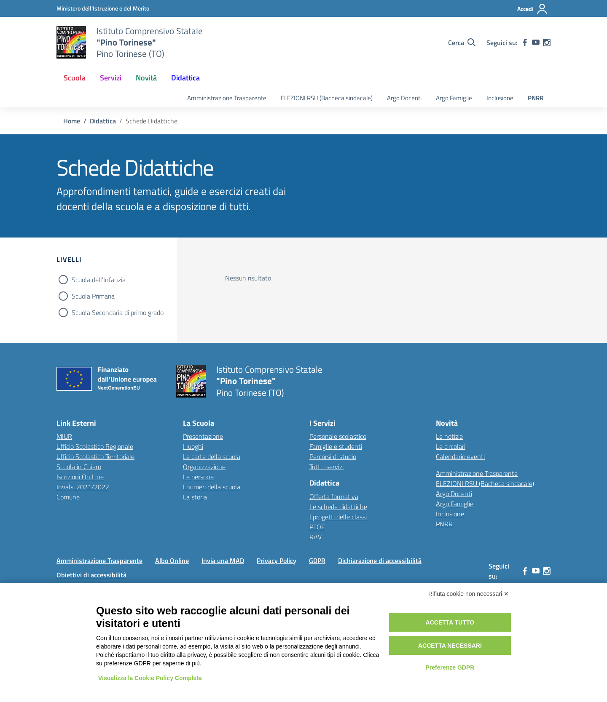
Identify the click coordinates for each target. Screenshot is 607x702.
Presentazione (203, 436)
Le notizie (449, 436)
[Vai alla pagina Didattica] (103, 121)
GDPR (317, 560)
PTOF (317, 527)
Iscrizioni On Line (80, 477)
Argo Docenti (404, 98)
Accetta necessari (450, 645)
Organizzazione (204, 467)
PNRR (535, 98)
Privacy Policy (276, 560)
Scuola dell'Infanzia (99, 280)
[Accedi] (533, 9)
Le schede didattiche (338, 507)
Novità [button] (146, 77)
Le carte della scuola (211, 456)
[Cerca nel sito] (462, 42)
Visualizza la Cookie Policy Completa (150, 678)
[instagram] (547, 42)
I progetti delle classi (338, 517)
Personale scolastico (337, 436)
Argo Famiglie (454, 98)
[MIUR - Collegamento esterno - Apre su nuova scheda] (102, 8)
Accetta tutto (450, 622)
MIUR (64, 436)
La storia (195, 497)
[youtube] (536, 42)
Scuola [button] (75, 77)
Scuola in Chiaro (78, 467)
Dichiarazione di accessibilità (380, 560)
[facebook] (525, 42)
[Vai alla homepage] (71, 42)
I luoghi (193, 446)
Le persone (198, 477)
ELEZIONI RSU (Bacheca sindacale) (327, 98)
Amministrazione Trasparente (226, 98)
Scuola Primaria (93, 296)
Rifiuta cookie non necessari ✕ (468, 593)
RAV (315, 537)
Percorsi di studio (332, 456)
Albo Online (172, 560)
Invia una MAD (222, 560)
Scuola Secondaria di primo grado (118, 312)
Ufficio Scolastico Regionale (94, 446)
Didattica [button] (185, 77)
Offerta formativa (333, 496)
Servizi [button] (110, 77)
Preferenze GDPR (449, 667)
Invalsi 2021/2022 (82, 487)
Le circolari (450, 446)
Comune (68, 497)
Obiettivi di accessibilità (91, 575)
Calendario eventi (460, 456)
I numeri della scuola (211, 487)
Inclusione (499, 98)
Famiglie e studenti (335, 446)
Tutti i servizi (326, 467)
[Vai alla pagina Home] (71, 121)
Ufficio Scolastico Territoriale (95, 456)
